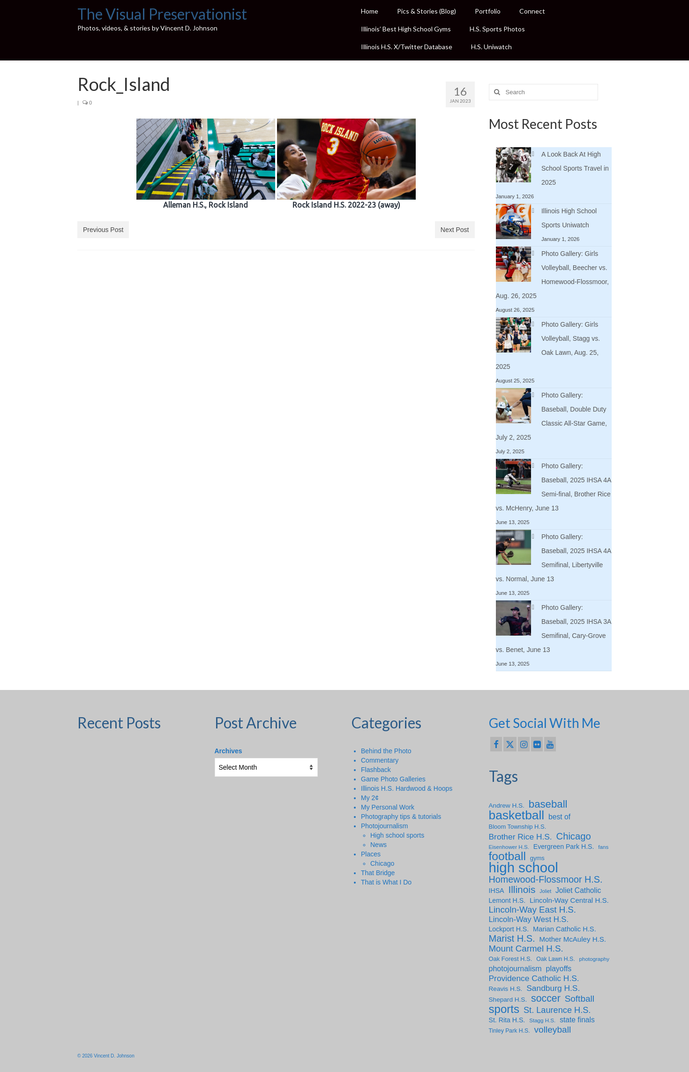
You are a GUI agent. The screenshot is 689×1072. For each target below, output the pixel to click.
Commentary (379, 760)
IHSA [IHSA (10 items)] (496, 890)
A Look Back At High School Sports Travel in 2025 (575, 168)
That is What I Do (386, 882)
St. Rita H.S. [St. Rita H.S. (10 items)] (507, 1020)
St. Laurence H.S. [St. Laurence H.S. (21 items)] (557, 1010)
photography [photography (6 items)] (594, 959)
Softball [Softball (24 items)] (579, 999)
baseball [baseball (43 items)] (548, 804)
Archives (228, 751)
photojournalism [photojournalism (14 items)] (515, 968)
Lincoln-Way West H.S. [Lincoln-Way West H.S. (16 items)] (529, 919)
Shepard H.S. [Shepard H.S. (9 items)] (508, 999)
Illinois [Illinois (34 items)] (521, 889)
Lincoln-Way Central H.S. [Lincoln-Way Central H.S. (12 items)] (569, 900)
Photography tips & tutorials (401, 816)
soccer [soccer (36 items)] (546, 998)
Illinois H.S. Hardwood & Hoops (406, 788)
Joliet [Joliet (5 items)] (545, 891)
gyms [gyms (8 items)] (537, 858)
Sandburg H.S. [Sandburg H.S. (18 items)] (553, 988)
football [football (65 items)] (507, 856)
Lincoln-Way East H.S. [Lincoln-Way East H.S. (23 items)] (533, 910)
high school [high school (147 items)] (523, 867)
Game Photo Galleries (393, 779)
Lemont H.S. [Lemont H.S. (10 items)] (507, 900)
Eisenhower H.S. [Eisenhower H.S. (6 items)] (509, 847)
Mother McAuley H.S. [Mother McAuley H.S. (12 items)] (572, 939)
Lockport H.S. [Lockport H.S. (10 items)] (509, 929)
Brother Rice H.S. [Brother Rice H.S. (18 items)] (520, 836)
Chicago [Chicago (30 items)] (573, 836)
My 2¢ (370, 798)
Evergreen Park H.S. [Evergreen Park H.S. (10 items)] (563, 846)
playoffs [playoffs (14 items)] (558, 968)
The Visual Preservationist (162, 14)
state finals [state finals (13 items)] (577, 1020)
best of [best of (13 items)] (559, 817)
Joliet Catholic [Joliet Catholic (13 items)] (578, 890)
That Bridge (378, 873)
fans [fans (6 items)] (603, 847)
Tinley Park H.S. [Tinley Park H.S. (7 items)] (509, 1030)
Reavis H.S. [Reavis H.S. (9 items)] (506, 988)
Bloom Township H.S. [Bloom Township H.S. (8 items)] (518, 826)
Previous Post (103, 229)
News (378, 844)
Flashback (376, 769)
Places (371, 854)
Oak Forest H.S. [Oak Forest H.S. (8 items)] (510, 958)
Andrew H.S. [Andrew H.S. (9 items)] (506, 805)
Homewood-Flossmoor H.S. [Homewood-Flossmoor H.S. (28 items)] (546, 879)
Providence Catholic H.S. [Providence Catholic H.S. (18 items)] (534, 978)
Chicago (382, 863)
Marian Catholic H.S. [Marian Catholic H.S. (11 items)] (564, 929)
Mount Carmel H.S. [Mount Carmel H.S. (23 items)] (526, 948)
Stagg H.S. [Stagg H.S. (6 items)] (542, 1020)
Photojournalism (384, 826)
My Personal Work (387, 807)
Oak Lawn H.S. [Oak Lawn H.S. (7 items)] (555, 959)
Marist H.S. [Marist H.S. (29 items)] (512, 938)
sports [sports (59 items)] (504, 1009)
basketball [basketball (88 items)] (517, 815)
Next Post (455, 229)
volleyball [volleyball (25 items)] (552, 1030)
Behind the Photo (386, 751)
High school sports (397, 835)
